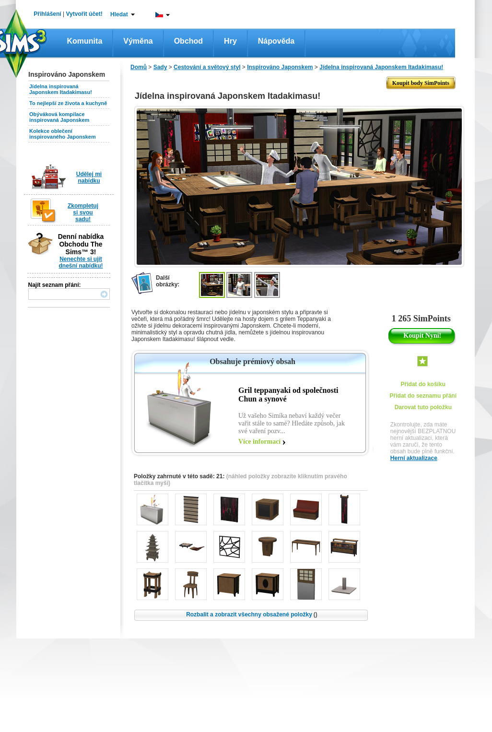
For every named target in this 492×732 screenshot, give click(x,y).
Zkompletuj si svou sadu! (83, 212)
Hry (230, 41)
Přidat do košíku (423, 384)
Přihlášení (47, 14)
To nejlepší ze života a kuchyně (68, 103)
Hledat (119, 14)
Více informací (259, 441)
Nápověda (276, 41)
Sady (160, 67)
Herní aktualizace (413, 458)
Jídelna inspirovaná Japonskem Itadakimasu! (60, 89)
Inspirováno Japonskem (280, 67)
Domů (138, 67)
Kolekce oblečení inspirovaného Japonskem (62, 134)
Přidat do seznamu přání (423, 395)
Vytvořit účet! (84, 14)
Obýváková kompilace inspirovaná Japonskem (59, 117)
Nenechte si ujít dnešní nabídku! (81, 262)
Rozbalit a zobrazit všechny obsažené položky (251, 614)
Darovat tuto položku (423, 407)
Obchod (188, 41)
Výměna (137, 41)
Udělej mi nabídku (89, 177)
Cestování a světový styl (207, 67)
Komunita (85, 41)
